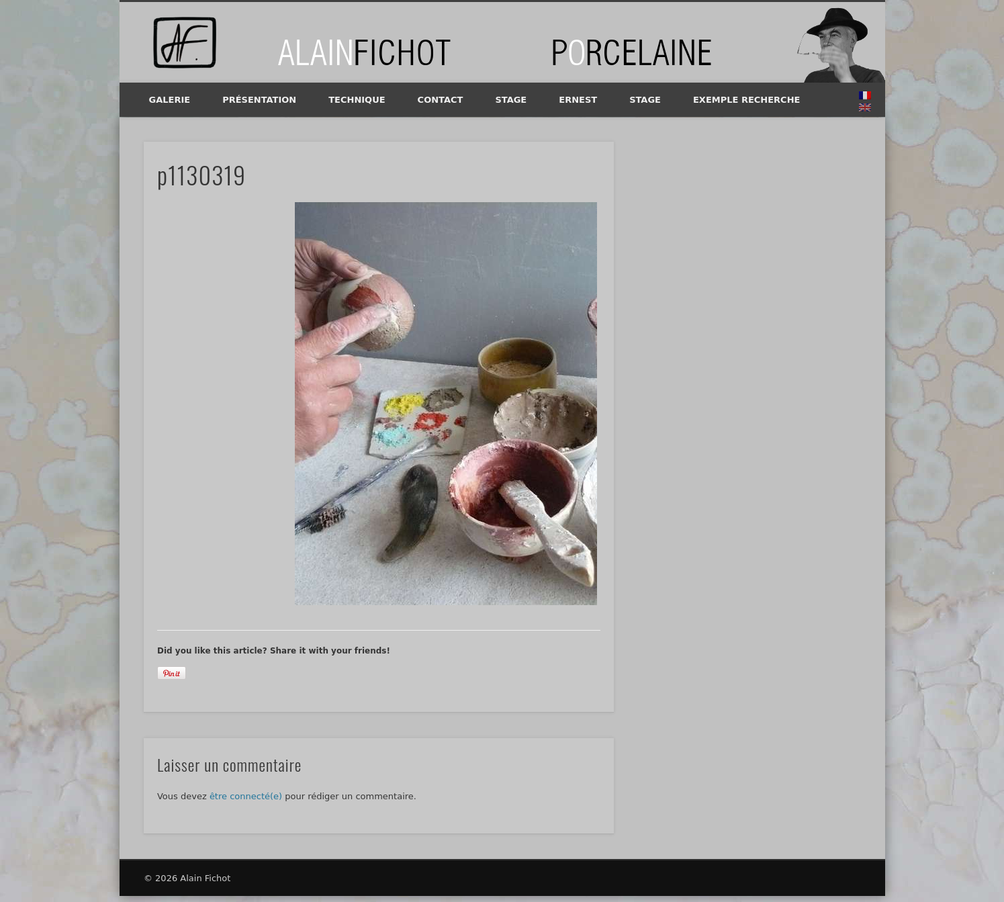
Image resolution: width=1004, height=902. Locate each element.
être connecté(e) (246, 796)
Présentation (259, 100)
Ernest (578, 100)
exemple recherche (746, 100)
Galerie (170, 100)
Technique (356, 100)
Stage (511, 100)
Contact (440, 100)
